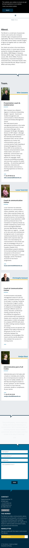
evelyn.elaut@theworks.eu (12, 396)
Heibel (15, 544)
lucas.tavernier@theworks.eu (13, 265)
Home (12, 20)
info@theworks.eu (6, 505)
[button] (15, 15)
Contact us (5, 510)
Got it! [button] (7, 10)
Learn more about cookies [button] (9, 6)
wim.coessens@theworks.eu (12, 178)
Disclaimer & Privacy (6, 546)
